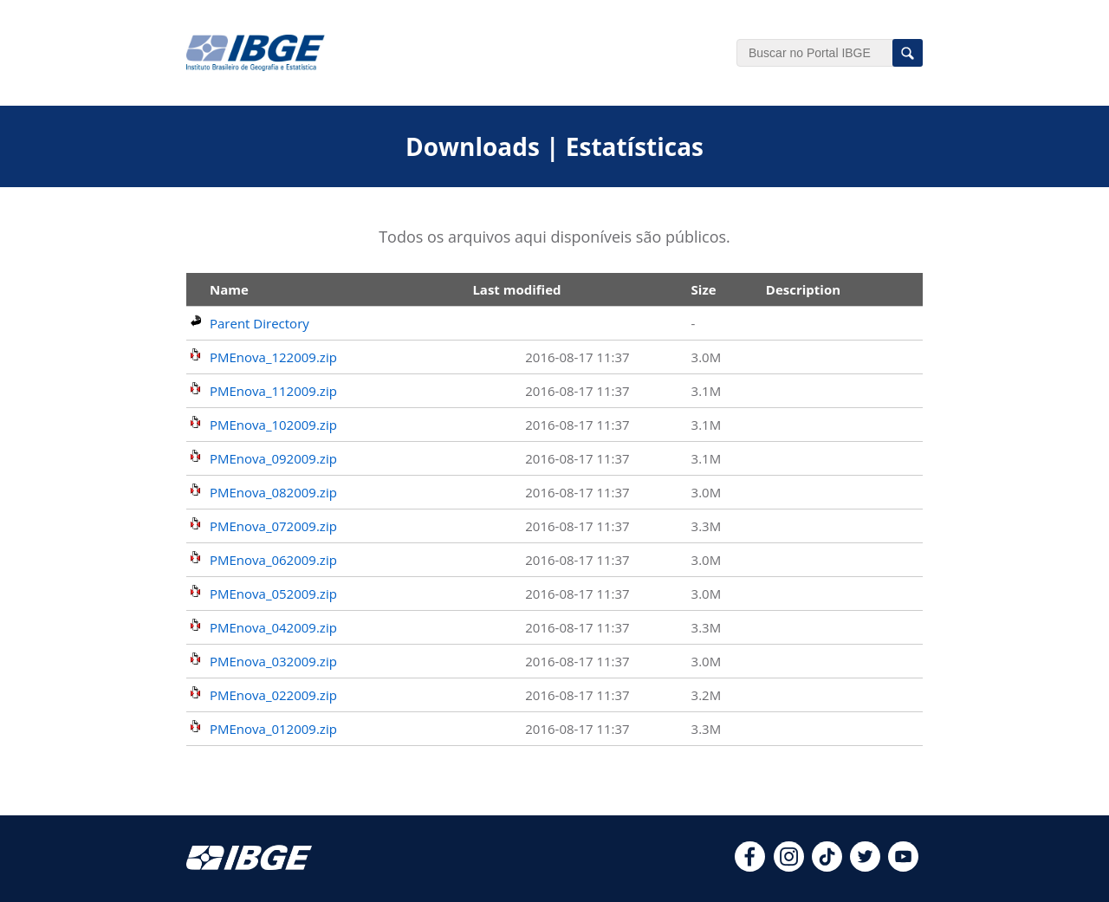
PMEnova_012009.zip (273, 728)
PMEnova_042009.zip (273, 627)
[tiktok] (827, 866)
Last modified (516, 289)
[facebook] (750, 866)
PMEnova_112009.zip (273, 390)
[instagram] (789, 866)
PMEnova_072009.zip (273, 526)
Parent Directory (259, 323)
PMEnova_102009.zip (273, 424)
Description (803, 289)
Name (229, 289)
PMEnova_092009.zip (273, 458)
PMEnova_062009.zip (273, 559)
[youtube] (903, 866)
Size (704, 289)
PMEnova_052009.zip (273, 593)
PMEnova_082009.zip (273, 492)
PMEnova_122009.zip (273, 357)
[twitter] (865, 866)
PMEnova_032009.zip (273, 661)
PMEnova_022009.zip (273, 695)
